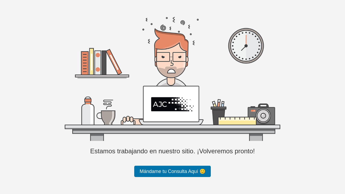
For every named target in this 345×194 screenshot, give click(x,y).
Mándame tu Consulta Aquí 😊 (172, 171)
